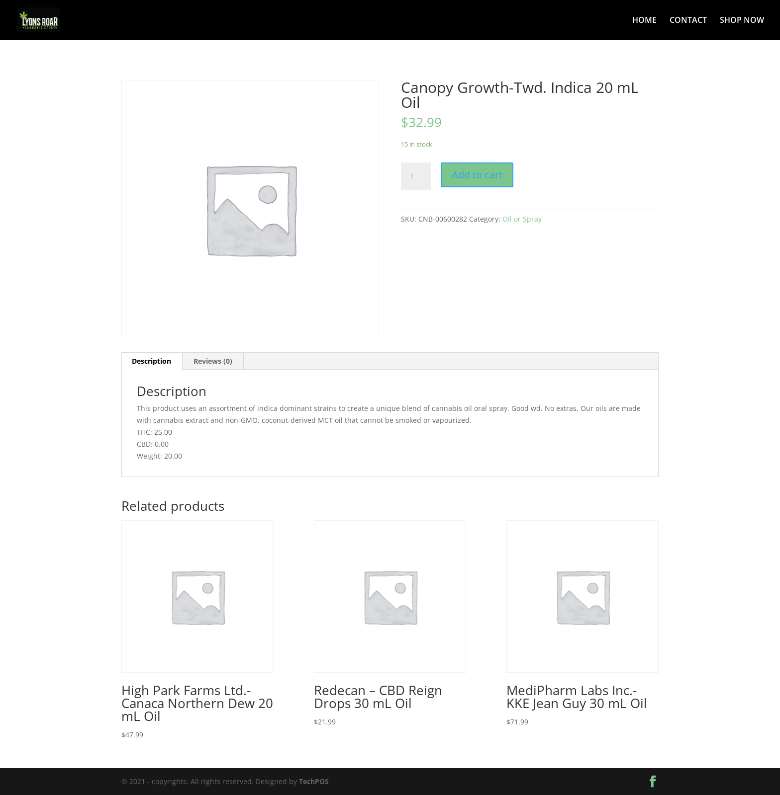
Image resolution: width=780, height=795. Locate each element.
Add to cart (477, 174)
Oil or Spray (522, 219)
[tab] (152, 361)
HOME (644, 20)
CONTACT (688, 20)
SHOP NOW (742, 20)
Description (151, 361)
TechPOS (314, 781)
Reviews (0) (213, 361)
